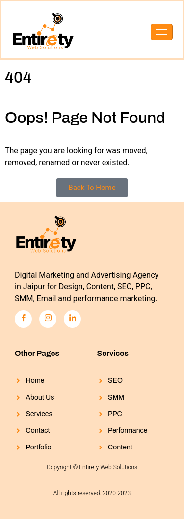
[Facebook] (23, 319)
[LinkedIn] (72, 319)
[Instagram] (47, 319)
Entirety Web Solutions (108, 467)
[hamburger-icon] (162, 32)
